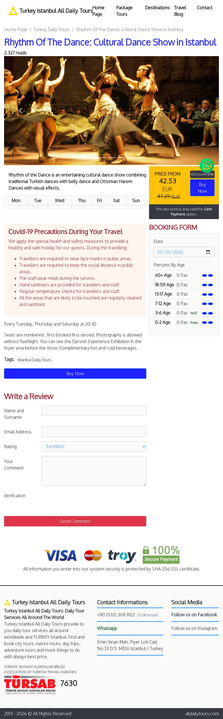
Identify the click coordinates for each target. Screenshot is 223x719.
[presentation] (83, 501)
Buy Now (202, 188)
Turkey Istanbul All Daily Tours (47, 10)
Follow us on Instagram (194, 628)
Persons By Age (169, 265)
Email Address (18, 432)
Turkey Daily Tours (51, 29)
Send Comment (75, 521)
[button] (20, 110)
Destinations (157, 7)
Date (158, 241)
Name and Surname (14, 414)
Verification (15, 495)
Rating (10, 446)
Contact (204, 7)
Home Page (98, 11)
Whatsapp (107, 628)
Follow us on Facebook (194, 614)
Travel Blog (180, 11)
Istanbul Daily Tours (34, 359)
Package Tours (124, 11)
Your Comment (14, 465)
